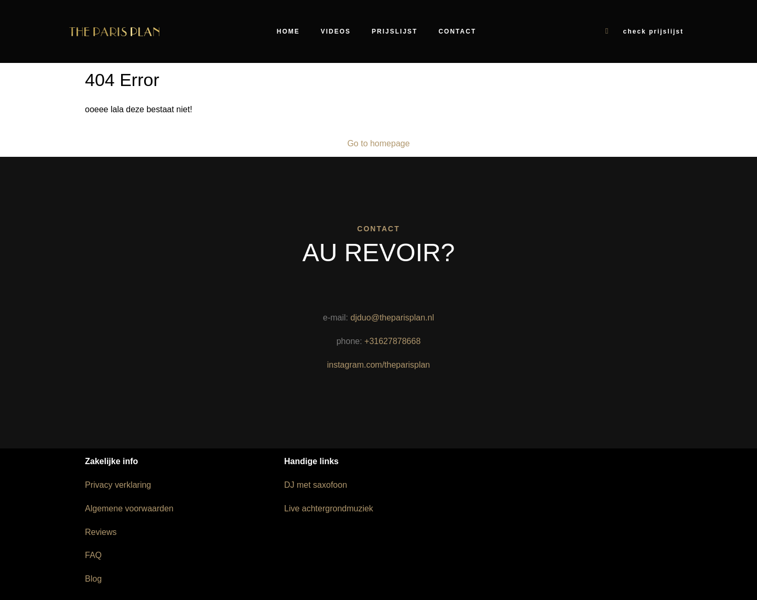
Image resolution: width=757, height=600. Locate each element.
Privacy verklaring (118, 484)
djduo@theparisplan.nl (392, 317)
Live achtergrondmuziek (328, 508)
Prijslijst (394, 31)
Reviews (100, 532)
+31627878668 (392, 341)
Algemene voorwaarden (129, 508)
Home (288, 31)
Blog (93, 578)
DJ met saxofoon (315, 484)
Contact (457, 31)
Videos (336, 31)
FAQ (93, 555)
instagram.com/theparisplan (378, 364)
